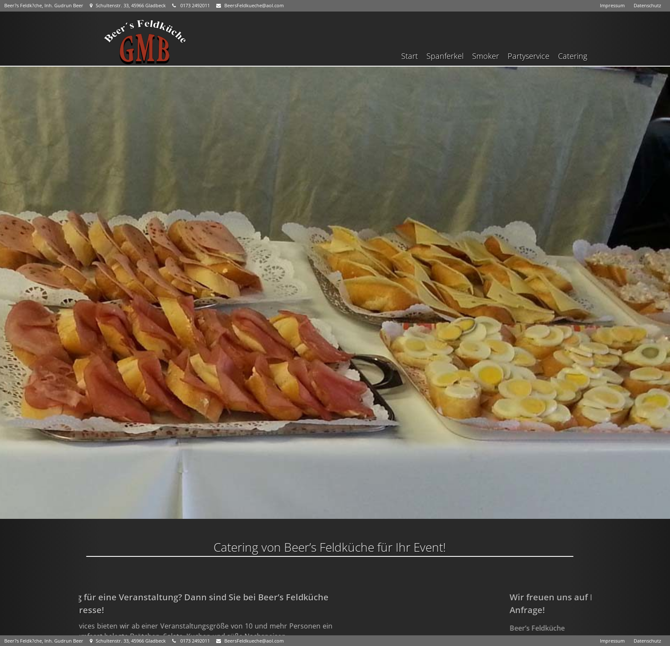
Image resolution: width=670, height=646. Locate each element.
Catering (572, 56)
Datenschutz (647, 5)
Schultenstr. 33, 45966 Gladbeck (128, 5)
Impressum (612, 5)
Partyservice (529, 56)
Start (409, 56)
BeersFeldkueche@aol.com (250, 5)
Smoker (485, 56)
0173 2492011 (191, 5)
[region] (335, 293)
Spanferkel (445, 56)
